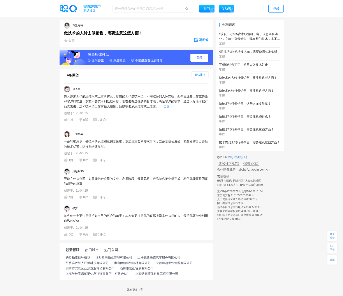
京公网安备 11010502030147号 (235, 195)
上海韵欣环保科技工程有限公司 (156, 273)
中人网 (250, 185)
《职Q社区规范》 (229, 163)
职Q (231, 157)
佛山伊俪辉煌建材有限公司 (132, 263)
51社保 (221, 185)
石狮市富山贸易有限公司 (137, 268)
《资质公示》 (251, 163)
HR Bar (240, 185)
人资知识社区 (253, 180)
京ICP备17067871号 (229, 191)
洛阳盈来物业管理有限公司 (113, 257)
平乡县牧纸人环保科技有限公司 (87, 263)
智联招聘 (241, 157)
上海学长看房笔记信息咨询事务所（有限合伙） (98, 273)
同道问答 (238, 180)
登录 (199, 57)
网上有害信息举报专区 (230, 203)
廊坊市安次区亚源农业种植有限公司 (90, 268)
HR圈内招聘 (224, 180)
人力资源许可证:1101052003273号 (237, 199)
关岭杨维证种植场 (78, 257)
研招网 (259, 185)
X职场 (230, 185)
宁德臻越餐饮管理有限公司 (174, 263)
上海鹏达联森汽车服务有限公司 (158, 257)
